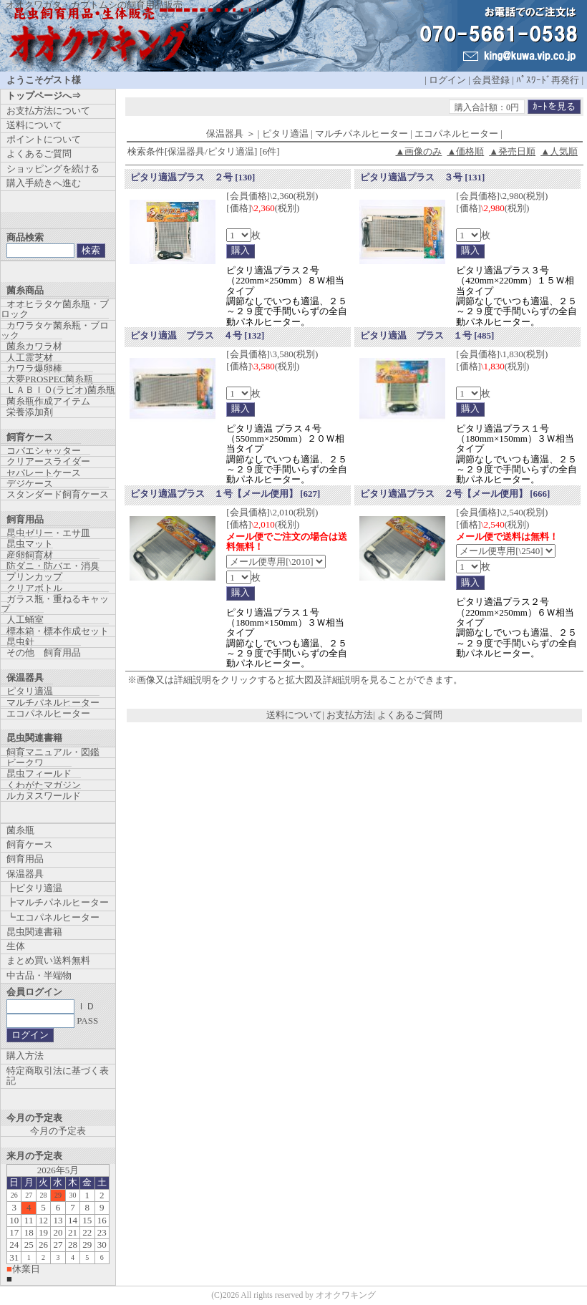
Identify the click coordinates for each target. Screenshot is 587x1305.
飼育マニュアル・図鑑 (53, 752)
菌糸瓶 (20, 830)
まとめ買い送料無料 (48, 960)
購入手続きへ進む (43, 183)
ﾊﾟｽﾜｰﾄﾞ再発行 (547, 79)
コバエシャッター (43, 450)
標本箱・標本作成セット (57, 631)
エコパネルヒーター (48, 713)
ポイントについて (43, 139)
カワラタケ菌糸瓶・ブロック (55, 330)
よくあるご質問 (409, 714)
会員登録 (491, 79)
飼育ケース (29, 844)
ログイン (447, 79)
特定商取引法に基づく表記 (57, 1075)
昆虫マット (29, 543)
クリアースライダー (48, 461)
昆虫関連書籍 (34, 931)
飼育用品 (25, 858)
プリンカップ (34, 576)
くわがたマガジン (43, 785)
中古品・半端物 (39, 975)
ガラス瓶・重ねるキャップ (55, 603)
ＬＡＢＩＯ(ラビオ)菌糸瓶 (60, 389)
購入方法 (25, 1055)
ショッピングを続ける (53, 168)
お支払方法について (48, 110)
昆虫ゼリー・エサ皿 (48, 533)
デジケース (29, 483)
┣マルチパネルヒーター (57, 902)
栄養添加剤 (29, 412)
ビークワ (25, 762)
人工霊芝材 (29, 357)
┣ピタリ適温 (34, 888)
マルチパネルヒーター (53, 702)
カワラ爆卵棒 (34, 368)
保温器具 (25, 873)
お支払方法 (349, 714)
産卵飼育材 (29, 555)
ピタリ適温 (29, 691)
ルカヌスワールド (43, 795)
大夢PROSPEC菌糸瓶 (49, 379)
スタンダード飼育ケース (57, 494)
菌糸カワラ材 (34, 346)
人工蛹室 (25, 619)
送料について (294, 714)
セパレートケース (43, 472)
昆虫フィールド (39, 773)
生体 (15, 946)
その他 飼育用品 (43, 652)
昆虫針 (20, 641)
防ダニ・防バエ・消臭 (53, 566)
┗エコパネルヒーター (53, 917)
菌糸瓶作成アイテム (48, 401)
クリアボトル (34, 588)
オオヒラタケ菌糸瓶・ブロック (55, 309)
